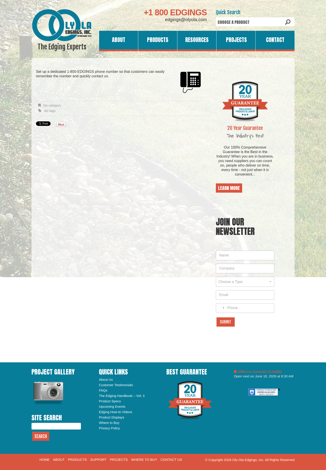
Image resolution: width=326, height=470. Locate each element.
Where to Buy (109, 423)
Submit (225, 322)
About (118, 40)
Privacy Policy (109, 428)
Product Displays (111, 417)
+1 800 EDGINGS (175, 12)
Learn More (229, 188)
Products (157, 40)
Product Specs (110, 401)
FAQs (103, 390)
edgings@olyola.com (186, 19)
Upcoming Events (112, 406)
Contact (275, 40)
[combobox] (245, 282)
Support (98, 459)
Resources (197, 40)
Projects (236, 40)
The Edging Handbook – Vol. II (122, 396)
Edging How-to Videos (115, 412)
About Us (106, 379)
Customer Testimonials (116, 385)
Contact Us (171, 459)
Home (44, 459)
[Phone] (245, 308)
